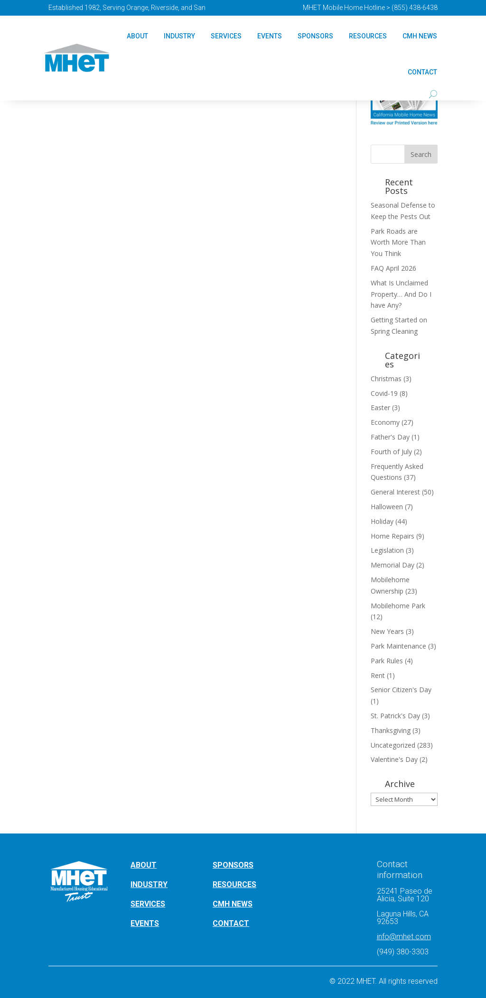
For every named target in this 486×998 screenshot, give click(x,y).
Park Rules (387, 660)
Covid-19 (384, 393)
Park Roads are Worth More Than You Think (398, 242)
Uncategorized (393, 745)
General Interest (395, 491)
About (137, 36)
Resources (368, 36)
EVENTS (145, 923)
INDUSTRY (149, 884)
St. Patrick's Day (395, 715)
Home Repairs (392, 535)
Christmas (386, 378)
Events (269, 36)
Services (226, 36)
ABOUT (144, 865)
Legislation (387, 550)
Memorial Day (392, 564)
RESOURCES (234, 884)
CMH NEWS (419, 36)
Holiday (382, 521)
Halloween (387, 506)
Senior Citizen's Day (401, 689)
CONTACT (231, 923)
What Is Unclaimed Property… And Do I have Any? (401, 294)
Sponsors (315, 36)
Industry (179, 36)
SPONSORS (233, 865)
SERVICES (148, 903)
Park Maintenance (398, 645)
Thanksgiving (391, 730)
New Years (387, 631)
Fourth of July (391, 451)
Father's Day (390, 436)
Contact (422, 72)
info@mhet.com (404, 936)
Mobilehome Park (398, 605)
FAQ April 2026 (393, 268)
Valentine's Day (394, 759)
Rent (378, 675)
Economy (385, 422)
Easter (380, 407)
